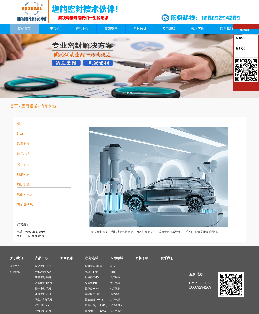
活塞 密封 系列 (43, 277)
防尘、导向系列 (43, 299)
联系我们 (226, 28)
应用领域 (168, 28)
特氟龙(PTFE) (92, 283)
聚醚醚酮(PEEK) (94, 299)
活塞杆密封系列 (43, 283)
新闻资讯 (111, 28)
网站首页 (24, 28)
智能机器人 (25, 194)
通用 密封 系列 (43, 294)
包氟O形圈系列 (43, 271)
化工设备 (23, 164)
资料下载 (197, 28)
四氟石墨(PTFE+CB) (96, 305)
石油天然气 (25, 204)
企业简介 (15, 266)
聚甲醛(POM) (92, 288)
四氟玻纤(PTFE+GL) (96, 310)
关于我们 (53, 28)
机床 (20, 123)
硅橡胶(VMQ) (92, 277)
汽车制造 (48, 106)
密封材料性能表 (93, 266)
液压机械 (23, 154)
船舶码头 (23, 174)
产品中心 (82, 28)
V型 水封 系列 (42, 305)
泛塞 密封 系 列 (43, 266)
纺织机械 (23, 184)
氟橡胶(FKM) (92, 271)
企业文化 (15, 271)
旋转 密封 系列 (43, 288)
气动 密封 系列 (43, 310)
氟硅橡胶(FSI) (92, 294)
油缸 (20, 133)
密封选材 (139, 28)
